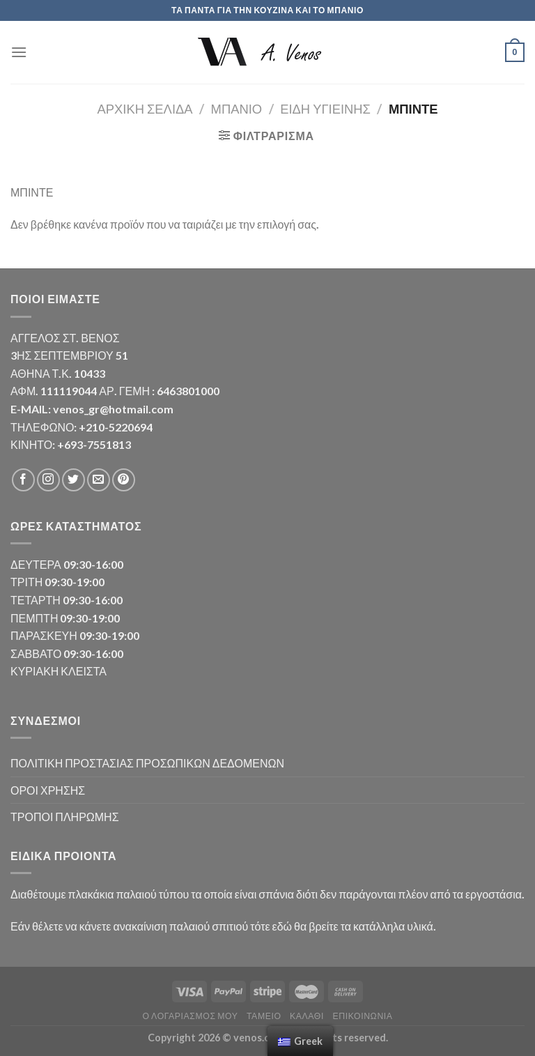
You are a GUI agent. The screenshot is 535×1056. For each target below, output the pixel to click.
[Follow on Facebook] (23, 479)
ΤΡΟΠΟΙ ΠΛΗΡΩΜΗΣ (64, 816)
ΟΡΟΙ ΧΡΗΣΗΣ (47, 790)
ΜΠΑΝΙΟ (237, 108)
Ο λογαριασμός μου (190, 1016)
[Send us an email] (98, 479)
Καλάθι (307, 1016)
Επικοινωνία (362, 1016)
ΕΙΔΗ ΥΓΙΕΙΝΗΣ (325, 108)
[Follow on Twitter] (73, 479)
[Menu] (18, 52)
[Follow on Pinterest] (123, 479)
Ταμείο (264, 1016)
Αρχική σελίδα (145, 108)
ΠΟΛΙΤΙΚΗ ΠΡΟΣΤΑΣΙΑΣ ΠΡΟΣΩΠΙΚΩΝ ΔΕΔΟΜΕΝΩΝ (147, 763)
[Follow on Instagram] (48, 479)
